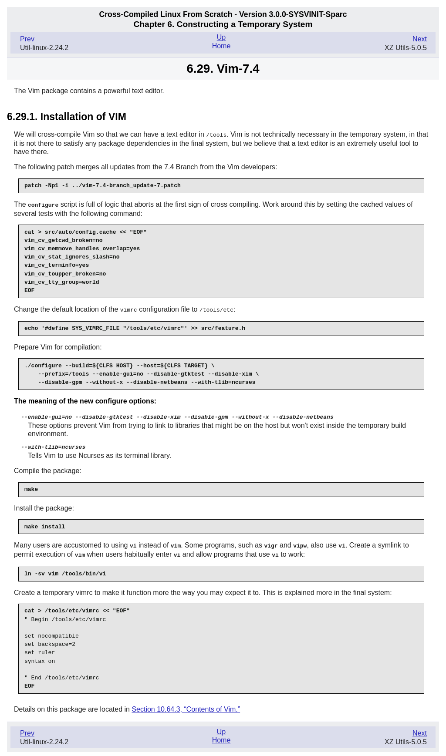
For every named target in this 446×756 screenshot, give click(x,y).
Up (221, 37)
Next (419, 39)
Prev (27, 39)
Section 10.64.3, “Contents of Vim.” (186, 706)
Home (221, 46)
